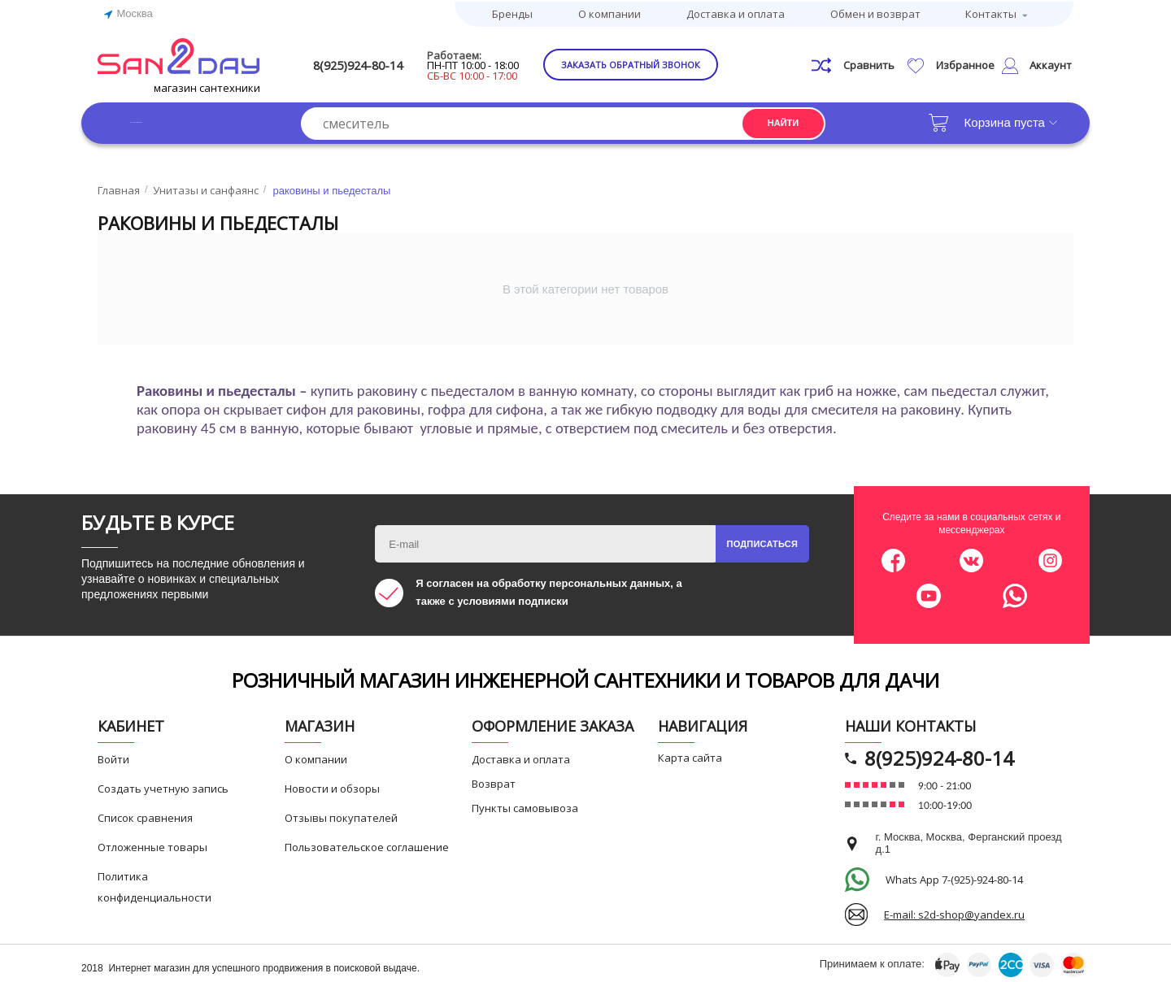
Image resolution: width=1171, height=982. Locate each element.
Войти (113, 756)
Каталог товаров (178, 119)
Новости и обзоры (332, 785)
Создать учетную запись (163, 785)
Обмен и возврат (875, 12)
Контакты (990, 12)
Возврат (494, 780)
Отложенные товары (152, 843)
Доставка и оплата (735, 12)
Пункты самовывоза (525, 804)
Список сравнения (145, 814)
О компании (609, 12)
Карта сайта (690, 754)
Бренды (512, 12)
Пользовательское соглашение (367, 843)
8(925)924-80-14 (388, 62)
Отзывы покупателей (341, 814)
